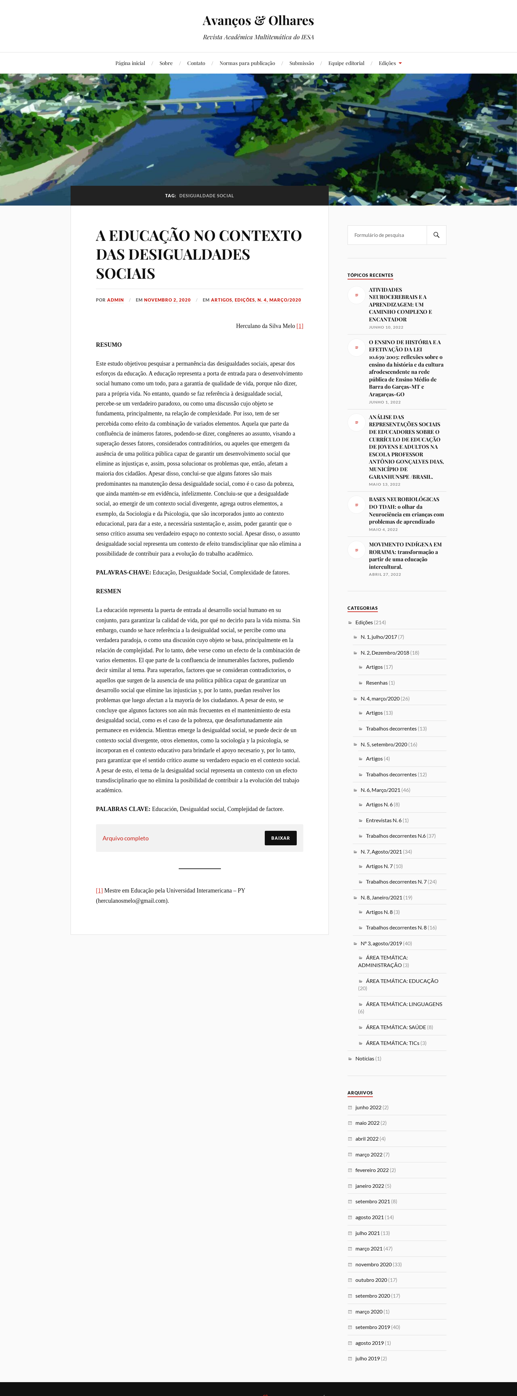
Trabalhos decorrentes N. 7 (396, 881)
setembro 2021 (372, 1201)
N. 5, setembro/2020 (384, 744)
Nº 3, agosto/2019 (381, 943)
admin (115, 300)
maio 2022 (367, 1123)
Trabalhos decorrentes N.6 (396, 835)
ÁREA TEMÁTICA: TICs (392, 1043)
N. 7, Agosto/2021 (381, 851)
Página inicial (130, 62)
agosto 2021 (369, 1217)
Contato (196, 62)
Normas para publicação (247, 62)
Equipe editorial (346, 62)
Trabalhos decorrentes (391, 728)
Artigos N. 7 (379, 866)
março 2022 (368, 1154)
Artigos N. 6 (379, 804)
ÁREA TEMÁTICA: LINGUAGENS (404, 1004)
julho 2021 (367, 1233)
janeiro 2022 (369, 1186)
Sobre (166, 62)
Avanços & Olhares (258, 20)
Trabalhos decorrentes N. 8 (396, 927)
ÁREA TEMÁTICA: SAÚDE (396, 1027)
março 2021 (368, 1248)
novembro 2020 (373, 1264)
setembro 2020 (372, 1295)
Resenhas (377, 682)
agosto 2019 (369, 1343)
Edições (387, 62)
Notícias (364, 1058)
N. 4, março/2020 (279, 300)
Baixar (280, 838)
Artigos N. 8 (379, 912)
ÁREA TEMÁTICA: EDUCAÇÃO (402, 981)
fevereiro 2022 (372, 1170)
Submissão (301, 62)
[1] (299, 326)
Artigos (221, 300)
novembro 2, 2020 (167, 300)
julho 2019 (367, 1358)
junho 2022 (368, 1107)
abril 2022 (367, 1138)
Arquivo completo (126, 838)
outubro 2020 (371, 1280)
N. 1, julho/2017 (379, 636)
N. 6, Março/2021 (380, 790)
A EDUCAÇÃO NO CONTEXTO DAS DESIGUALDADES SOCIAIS (199, 253)
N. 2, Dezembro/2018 (385, 652)
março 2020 (368, 1311)
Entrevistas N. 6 (384, 820)
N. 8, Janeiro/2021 (381, 897)
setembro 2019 (372, 1327)
